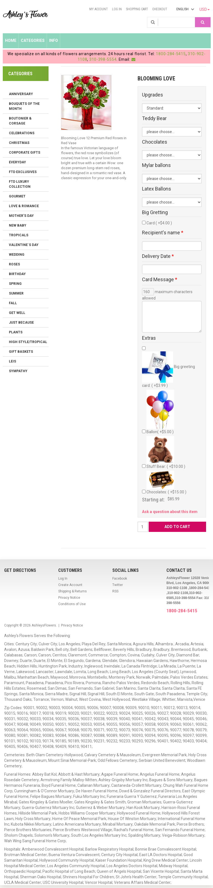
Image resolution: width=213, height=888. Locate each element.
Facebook (119, 578)
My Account (98, 9)
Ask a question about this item (169, 511)
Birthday (17, 274)
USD (204, 9)
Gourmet (17, 196)
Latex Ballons (156, 189)
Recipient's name (162, 232)
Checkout (159, 9)
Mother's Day (21, 216)
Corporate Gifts (24, 152)
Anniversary (21, 94)
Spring (15, 284)
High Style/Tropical (28, 342)
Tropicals (18, 235)
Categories (33, 40)
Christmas (19, 143)
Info (53, 40)
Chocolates (154, 142)
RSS (115, 591)
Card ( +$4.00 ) (159, 223)
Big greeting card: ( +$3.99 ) (168, 369)
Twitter (117, 585)
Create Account (70, 585)
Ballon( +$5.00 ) (160, 412)
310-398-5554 (102, 59)
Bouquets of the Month (24, 106)
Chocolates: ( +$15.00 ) (166, 482)
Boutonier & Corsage (20, 120)
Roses (14, 264)
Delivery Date (158, 256)
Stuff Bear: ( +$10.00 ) (165, 452)
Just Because (21, 322)
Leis (12, 361)
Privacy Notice (69, 598)
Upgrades (152, 95)
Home (10, 40)
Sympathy (18, 371)
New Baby (17, 225)
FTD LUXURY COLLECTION (20, 184)
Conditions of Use (72, 604)
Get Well (17, 313)
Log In (117, 9)
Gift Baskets (21, 352)
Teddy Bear (154, 118)
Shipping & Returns (72, 591)
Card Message (159, 279)
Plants (15, 332)
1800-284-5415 (171, 54)
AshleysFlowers (44, 625)
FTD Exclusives (23, 172)
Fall (13, 303)
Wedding (16, 255)
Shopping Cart (137, 9)
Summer (16, 293)
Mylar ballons (156, 165)
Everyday (17, 162)
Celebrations (21, 133)
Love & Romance (24, 206)
